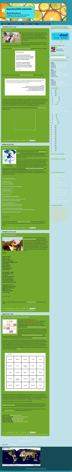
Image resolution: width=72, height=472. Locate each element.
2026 (53, 90)
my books (5, 24)
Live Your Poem (59, 67)
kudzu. (19, 348)
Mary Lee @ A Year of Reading (58, 192)
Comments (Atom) (12, 444)
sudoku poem (44, 434)
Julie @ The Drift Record (56, 184)
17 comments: (22, 308)
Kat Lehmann (26, 434)
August (55, 102)
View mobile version (25, 441)
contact (33, 24)
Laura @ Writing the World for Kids (59, 185)
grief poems (20, 310)
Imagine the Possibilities (61, 73)
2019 (53, 131)
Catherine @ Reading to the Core (58, 176)
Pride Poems (38, 434)
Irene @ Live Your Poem (56, 182)
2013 (53, 141)
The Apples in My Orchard (62, 75)
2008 (53, 150)
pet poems (32, 310)
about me (26, 24)
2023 (53, 95)
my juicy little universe (61, 66)
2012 (53, 143)
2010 (53, 147)
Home (25, 438)
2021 (53, 127)
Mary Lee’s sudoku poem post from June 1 (32, 335)
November (56, 98)
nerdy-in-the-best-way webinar (34, 168)
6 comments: (22, 140)
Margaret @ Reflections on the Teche (59, 190)
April (55, 118)
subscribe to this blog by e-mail (58, 155)
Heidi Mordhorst (61, 47)
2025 (53, 91)
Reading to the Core (15, 415)
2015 (53, 138)
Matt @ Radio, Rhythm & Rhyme (58, 194)
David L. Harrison (55, 179)
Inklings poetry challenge (16, 434)
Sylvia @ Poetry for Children (57, 198)
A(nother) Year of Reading (20, 417)
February (56, 121)
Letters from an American (26, 75)
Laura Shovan (54, 187)
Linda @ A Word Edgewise (57, 189)
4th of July (8, 434)
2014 (53, 140)
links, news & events (15, 24)
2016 (53, 136)
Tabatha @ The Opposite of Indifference (60, 200)
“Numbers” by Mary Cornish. (39, 337)
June (55, 114)
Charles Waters (54, 177)
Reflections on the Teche (24, 221)
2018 (53, 132)
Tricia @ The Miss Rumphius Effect (59, 202)
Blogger (44, 468)
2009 (53, 149)
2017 (53, 134)
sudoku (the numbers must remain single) (15, 317)
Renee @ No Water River (57, 197)
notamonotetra (7, 30)
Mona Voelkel (59, 81)
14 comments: (23, 432)
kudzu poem (32, 434)
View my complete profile (62, 52)
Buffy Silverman (60, 83)
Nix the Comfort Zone (18, 418)
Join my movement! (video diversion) (36, 327)
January (55, 123)
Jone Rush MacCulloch (60, 65)
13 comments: (23, 227)
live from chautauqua (9, 235)
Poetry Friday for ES (43, 24)
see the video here (9, 410)
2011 (53, 145)
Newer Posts (6, 438)
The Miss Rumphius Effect (62, 85)
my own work (26, 310)
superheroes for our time (10, 147)
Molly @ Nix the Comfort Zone (58, 195)
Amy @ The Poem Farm (56, 174)
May (55, 116)
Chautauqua (8, 310)
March (55, 119)
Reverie (58, 71)
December (56, 97)
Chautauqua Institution (30, 239)
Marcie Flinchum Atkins (8, 405)
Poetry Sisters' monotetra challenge (21, 48)
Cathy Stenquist (59, 72)
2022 (53, 125)
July (55, 104)
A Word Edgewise (31, 302)
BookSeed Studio (42, 107)
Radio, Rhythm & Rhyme (60, 63)
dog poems (14, 310)
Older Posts (44, 438)
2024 (53, 93)
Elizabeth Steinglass (55, 181)
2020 (53, 129)
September (56, 100)
